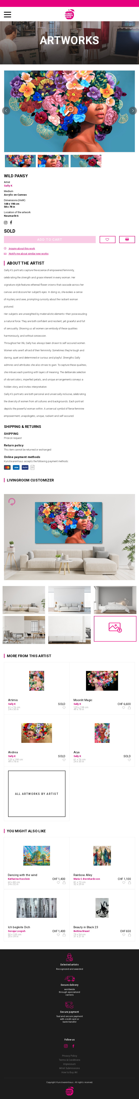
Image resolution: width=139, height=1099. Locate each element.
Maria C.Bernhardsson (87, 879)
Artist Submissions (69, 1068)
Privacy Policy (69, 1055)
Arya (77, 752)
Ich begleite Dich (19, 927)
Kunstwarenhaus (65, 1082)
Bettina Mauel (82, 931)
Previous (6, 111)
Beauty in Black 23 (86, 927)
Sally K (8, 185)
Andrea (13, 752)
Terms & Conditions (69, 1060)
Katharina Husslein (19, 879)
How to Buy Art (69, 1072)
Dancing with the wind (22, 875)
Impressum (69, 1064)
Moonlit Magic (83, 700)
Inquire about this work (19, 248)
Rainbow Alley (83, 875)
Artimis (13, 700)
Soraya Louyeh (16, 931)
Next (133, 111)
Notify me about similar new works (26, 253)
